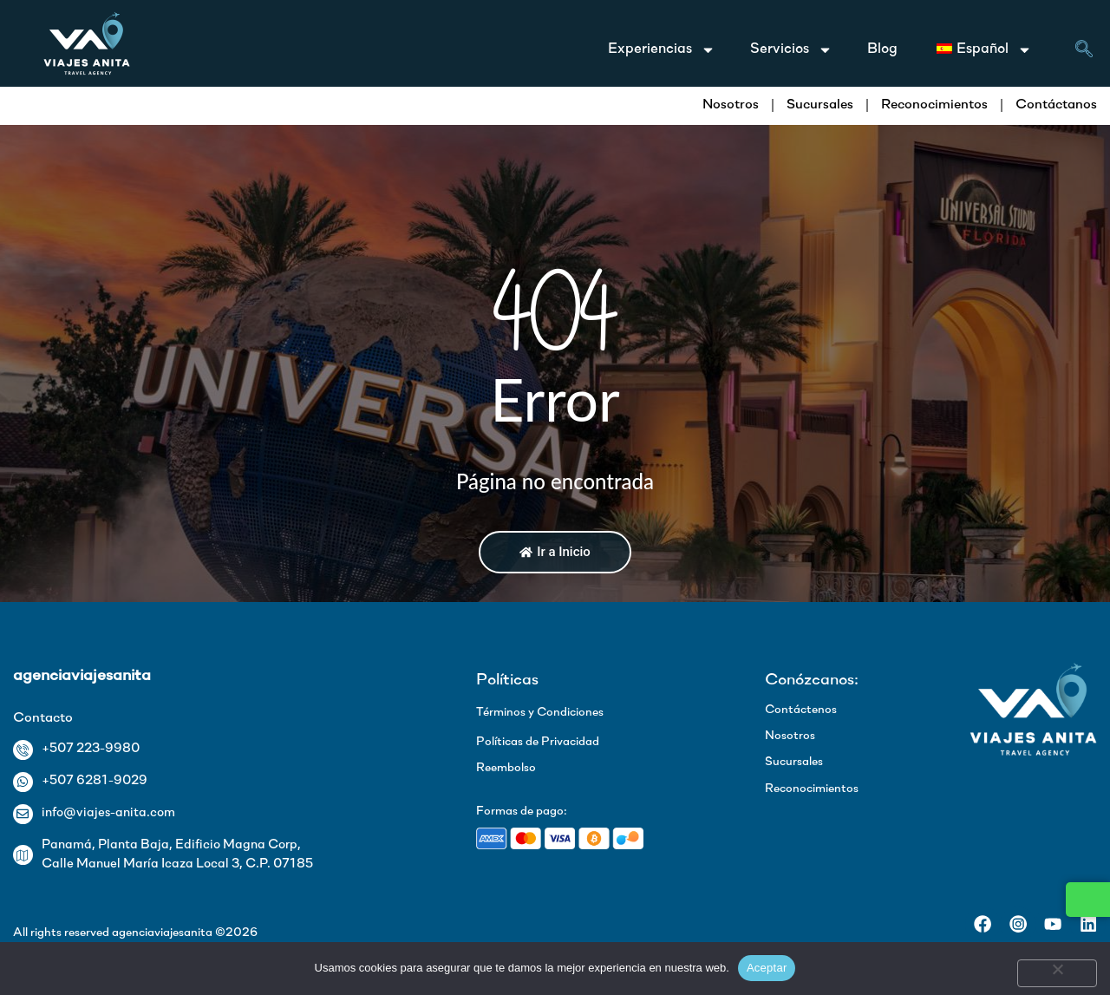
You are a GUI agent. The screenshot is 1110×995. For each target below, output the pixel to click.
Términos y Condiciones (540, 712)
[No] (1057, 973)
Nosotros (730, 105)
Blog (882, 49)
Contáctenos (801, 710)
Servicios (791, 50)
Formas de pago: (521, 811)
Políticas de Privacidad (537, 742)
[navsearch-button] (1084, 52)
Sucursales (820, 105)
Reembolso (506, 768)
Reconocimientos (934, 105)
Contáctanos (1056, 105)
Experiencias (661, 50)
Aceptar (767, 967)
